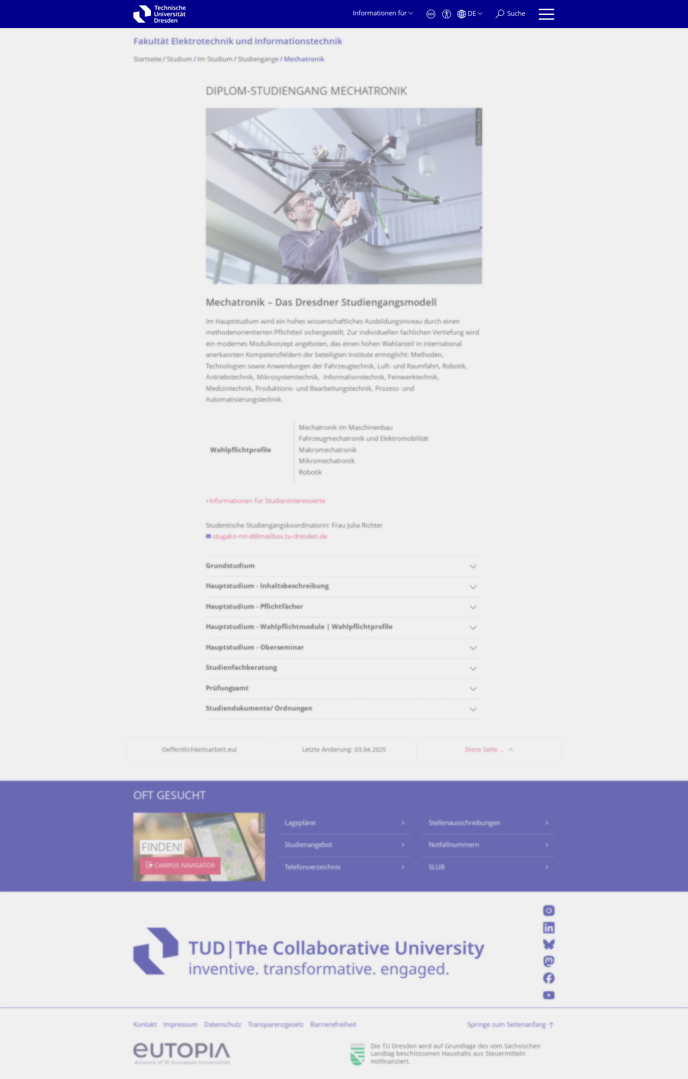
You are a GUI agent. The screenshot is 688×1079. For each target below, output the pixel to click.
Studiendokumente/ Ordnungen (259, 709)
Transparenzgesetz (276, 1025)
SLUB (437, 868)
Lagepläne (300, 823)
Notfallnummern (454, 845)
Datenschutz (222, 1025)
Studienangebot (308, 845)
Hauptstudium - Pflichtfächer (254, 607)
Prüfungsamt (227, 689)
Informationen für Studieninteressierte (267, 501)
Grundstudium (230, 566)
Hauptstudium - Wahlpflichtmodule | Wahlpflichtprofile (299, 627)
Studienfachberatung (241, 668)
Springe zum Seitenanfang (506, 1025)
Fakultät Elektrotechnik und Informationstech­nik (237, 42)
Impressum (180, 1025)
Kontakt (145, 1025)
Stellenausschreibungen (464, 823)
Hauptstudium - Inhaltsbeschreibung (267, 586)
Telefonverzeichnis (312, 868)
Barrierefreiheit (333, 1025)
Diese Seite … (484, 750)
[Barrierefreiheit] (447, 14)
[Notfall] (431, 14)
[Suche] (510, 14)
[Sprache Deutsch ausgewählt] (469, 14)
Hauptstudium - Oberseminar (255, 648)
